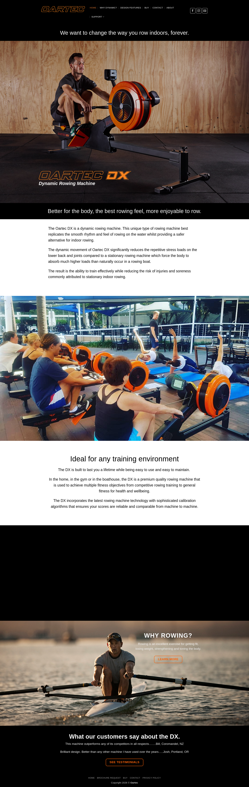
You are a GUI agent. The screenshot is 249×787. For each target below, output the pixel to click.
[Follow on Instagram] (199, 11)
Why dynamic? (108, 8)
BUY (147, 8)
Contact (157, 8)
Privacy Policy (152, 778)
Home (93, 8)
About (170, 8)
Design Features (130, 8)
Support (97, 16)
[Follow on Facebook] (193, 11)
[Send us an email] (205, 11)
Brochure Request (109, 778)
